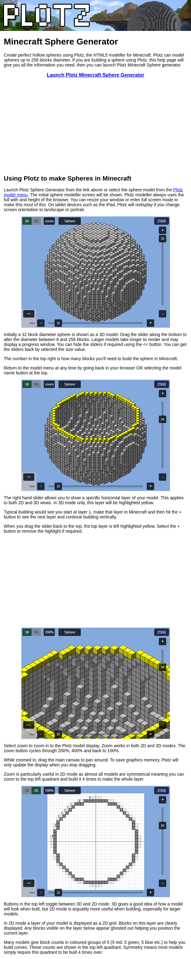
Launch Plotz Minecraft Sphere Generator (95, 75)
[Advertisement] (95, 126)
